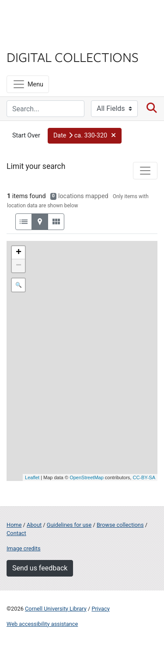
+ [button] (18, 252)
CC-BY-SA (144, 477)
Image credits (24, 548)
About (34, 525)
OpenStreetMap (87, 477)
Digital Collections (73, 57)
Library (33, 40)
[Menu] (28, 84)
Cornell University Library (56, 608)
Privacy (100, 608)
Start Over (26, 135)
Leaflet (32, 477)
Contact (16, 533)
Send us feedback (39, 568)
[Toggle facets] (145, 170)
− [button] (18, 265)
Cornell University (50, 17)
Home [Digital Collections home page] (14, 525)
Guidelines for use (69, 525)
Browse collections (120, 525)
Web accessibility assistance (42, 624)
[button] (85, 136)
